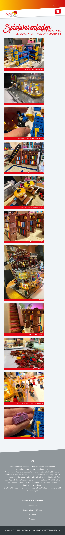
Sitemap (32, 519)
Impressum (32, 506)
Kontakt (32, 515)
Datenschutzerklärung (32, 510)
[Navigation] (58, 11)
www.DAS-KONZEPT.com (43, 530)
